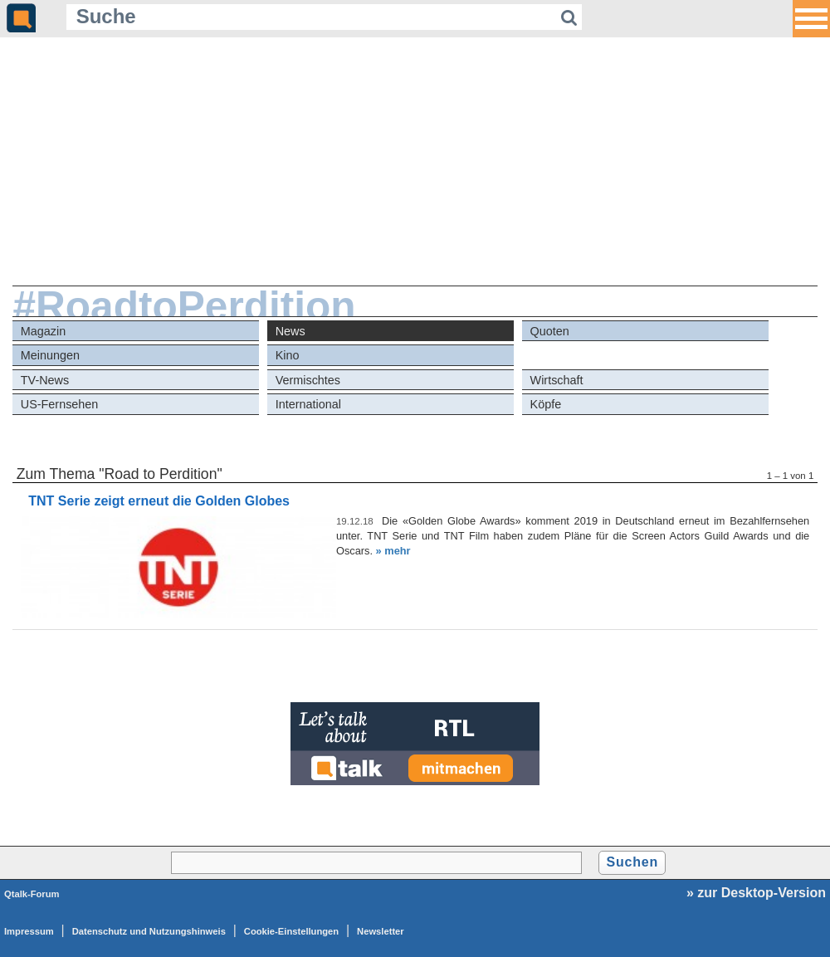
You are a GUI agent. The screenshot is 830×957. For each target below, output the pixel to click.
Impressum (29, 931)
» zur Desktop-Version (756, 893)
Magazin (43, 331)
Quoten (549, 331)
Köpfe (546, 404)
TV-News (45, 380)
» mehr (393, 550)
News (290, 331)
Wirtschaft (556, 380)
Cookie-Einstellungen (291, 931)
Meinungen (50, 355)
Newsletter (380, 931)
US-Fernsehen (60, 404)
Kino (288, 355)
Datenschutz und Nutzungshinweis (149, 931)
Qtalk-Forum (32, 894)
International (308, 404)
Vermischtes (308, 380)
